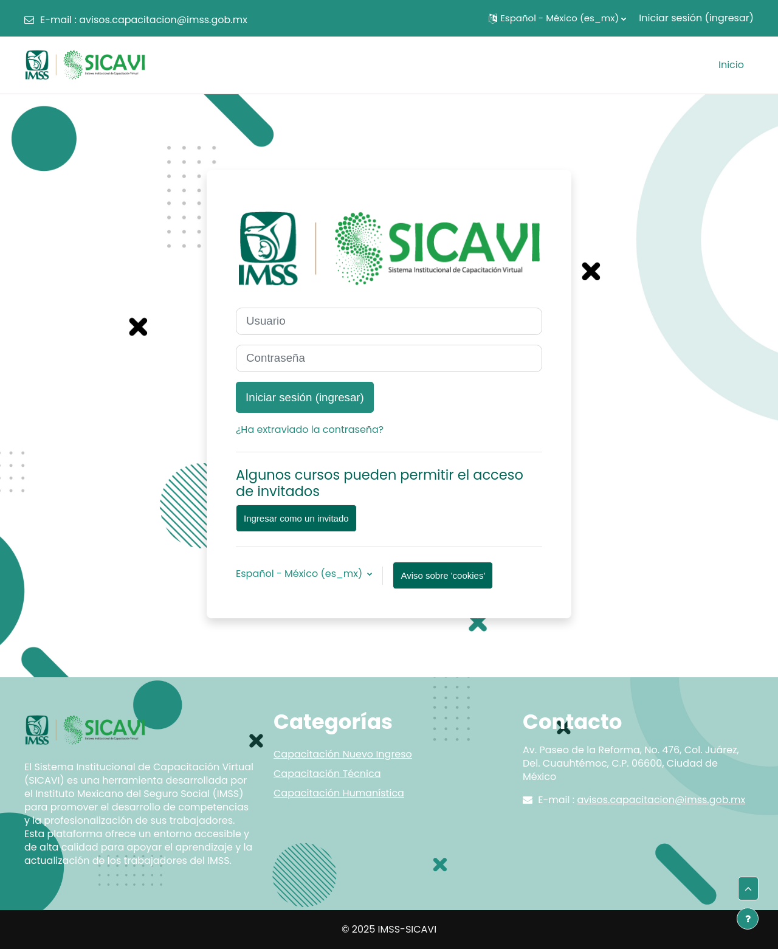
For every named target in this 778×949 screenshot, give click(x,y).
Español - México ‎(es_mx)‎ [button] (300, 574)
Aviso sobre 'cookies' (443, 575)
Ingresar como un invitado (296, 518)
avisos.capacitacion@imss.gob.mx (163, 20)
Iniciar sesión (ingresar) (696, 18)
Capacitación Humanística (339, 793)
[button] (557, 18)
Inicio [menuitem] (731, 65)
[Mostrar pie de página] (748, 919)
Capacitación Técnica (327, 774)
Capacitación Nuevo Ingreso (343, 754)
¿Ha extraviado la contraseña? (310, 430)
